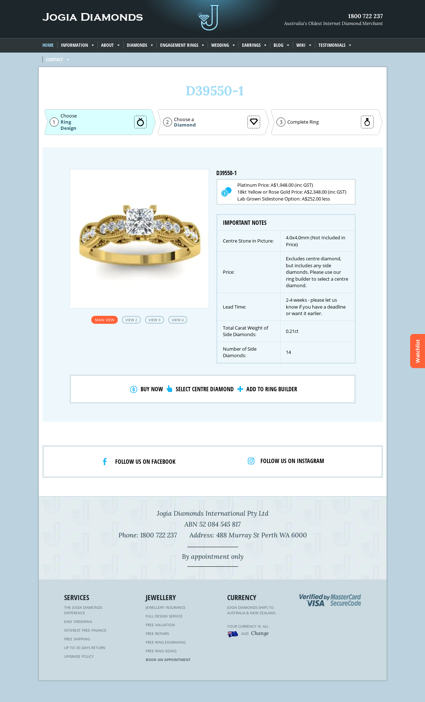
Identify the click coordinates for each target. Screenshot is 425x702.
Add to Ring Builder (271, 389)
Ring (66, 122)
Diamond (185, 125)
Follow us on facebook (145, 462)
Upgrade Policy (79, 656)
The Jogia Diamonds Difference (83, 610)
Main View (104, 319)
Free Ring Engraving (166, 642)
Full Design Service (164, 616)
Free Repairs (157, 633)
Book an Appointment (168, 659)
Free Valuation (160, 624)
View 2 (131, 319)
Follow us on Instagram (292, 461)
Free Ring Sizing (161, 650)
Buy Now (152, 389)
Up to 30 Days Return (84, 647)
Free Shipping (77, 638)
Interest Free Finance (85, 630)
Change (260, 633)
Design (68, 128)
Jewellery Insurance (166, 607)
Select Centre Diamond (205, 389)
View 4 (178, 319)
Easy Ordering (78, 621)
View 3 (155, 319)
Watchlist (417, 351)
